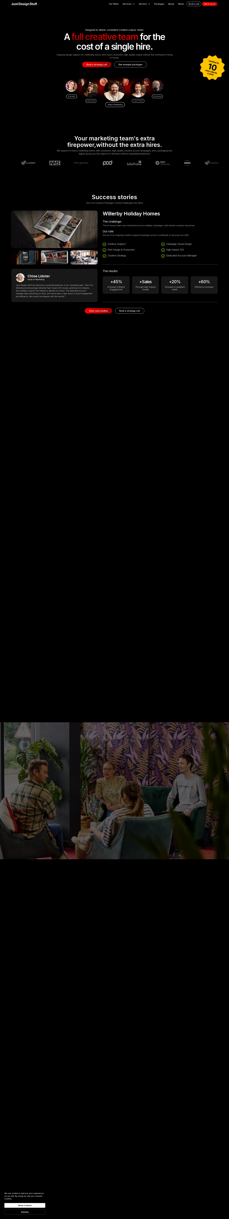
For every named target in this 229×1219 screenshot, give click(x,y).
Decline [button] (25, 1212)
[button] (128, 4)
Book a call (194, 4)
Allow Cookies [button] (25, 1205)
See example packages (130, 64)
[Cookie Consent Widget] (24, 1203)
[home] (24, 4)
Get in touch (210, 4)
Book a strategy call (96, 64)
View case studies (98, 311)
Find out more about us (115, 811)
